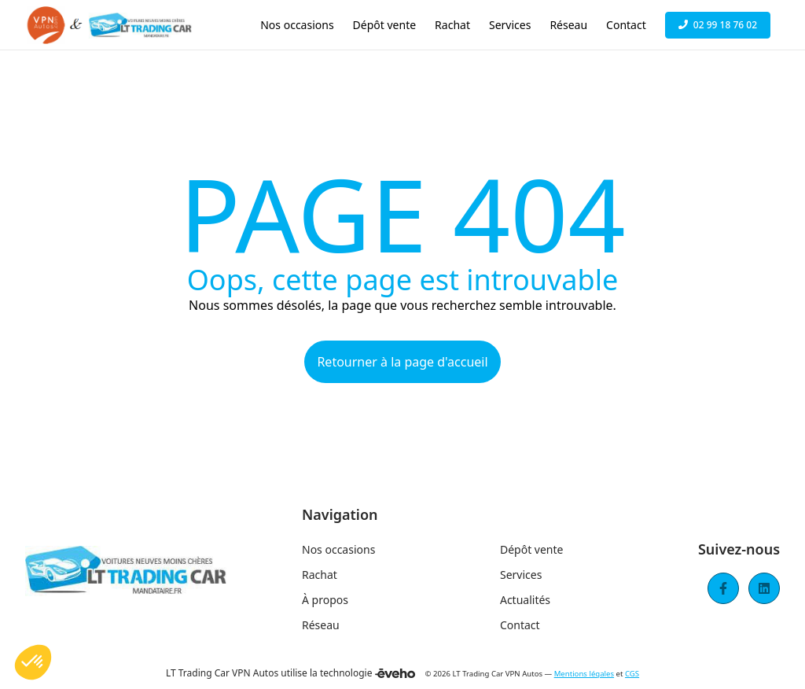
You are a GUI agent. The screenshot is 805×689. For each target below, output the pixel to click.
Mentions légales (584, 674)
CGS (632, 674)
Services (521, 574)
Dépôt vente (532, 549)
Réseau (321, 624)
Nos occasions (338, 549)
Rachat (319, 574)
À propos (325, 599)
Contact (520, 624)
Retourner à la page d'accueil (402, 361)
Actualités (525, 599)
